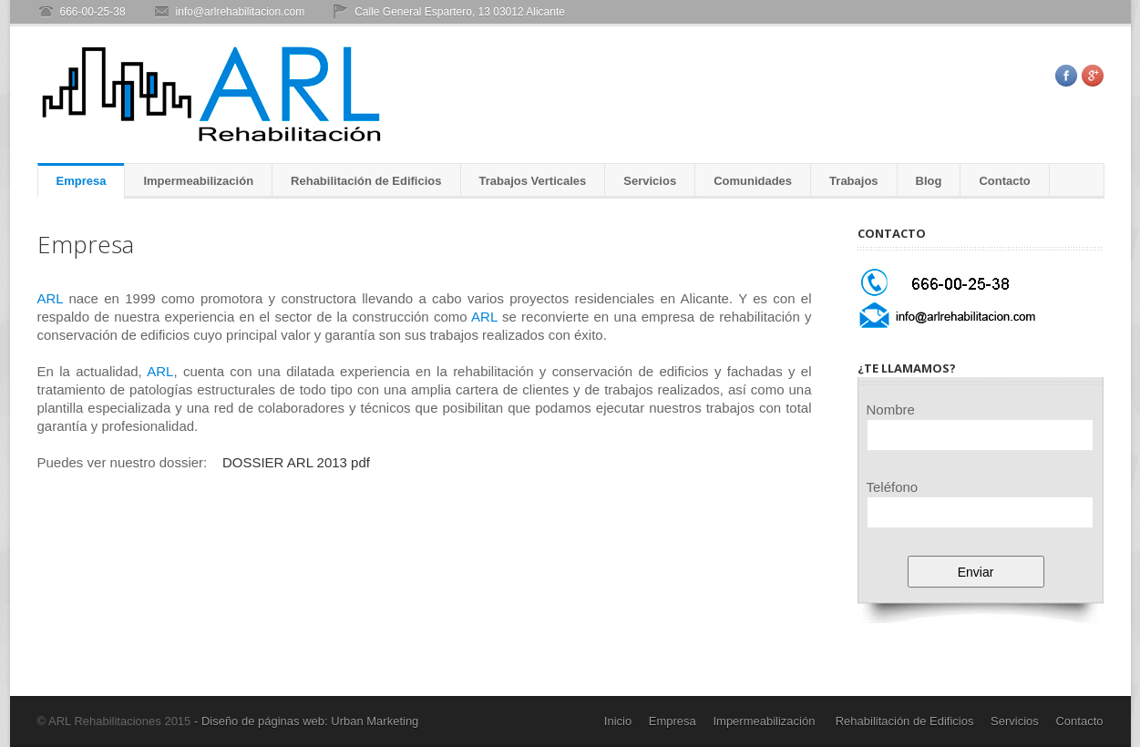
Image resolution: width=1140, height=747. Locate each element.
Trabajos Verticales (533, 181)
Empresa (81, 181)
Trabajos (853, 181)
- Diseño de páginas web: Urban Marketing (304, 721)
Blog (929, 181)
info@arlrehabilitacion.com (240, 11)
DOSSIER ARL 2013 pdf (296, 462)
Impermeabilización (198, 181)
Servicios (649, 181)
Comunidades (753, 181)
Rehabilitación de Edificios (366, 181)
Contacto (1004, 181)
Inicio (618, 721)
